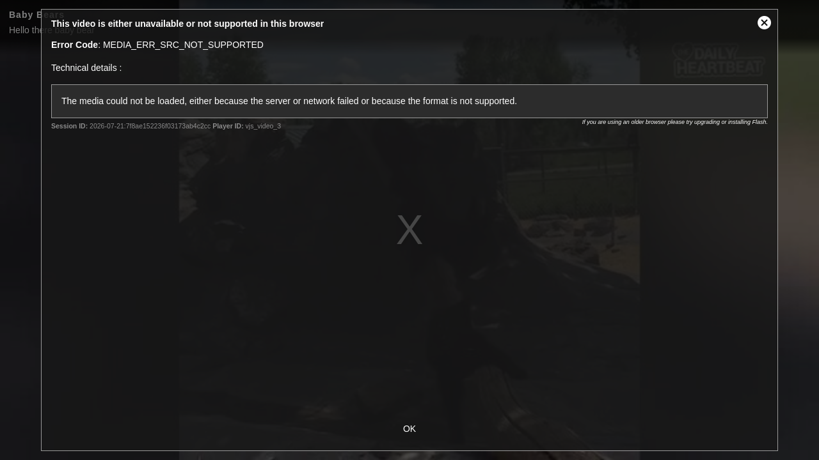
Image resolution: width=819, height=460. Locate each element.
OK (409, 429)
